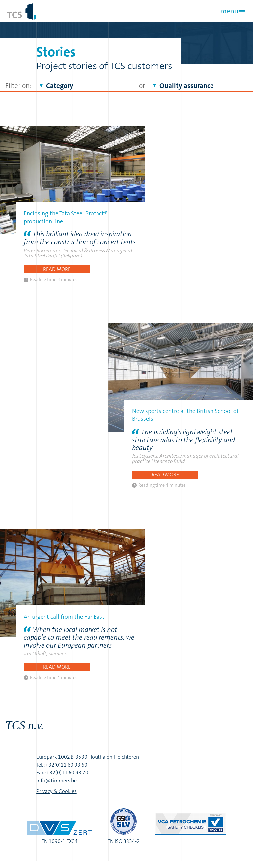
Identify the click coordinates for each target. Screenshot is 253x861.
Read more (56, 269)
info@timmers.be (56, 780)
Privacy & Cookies (56, 791)
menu (229, 11)
